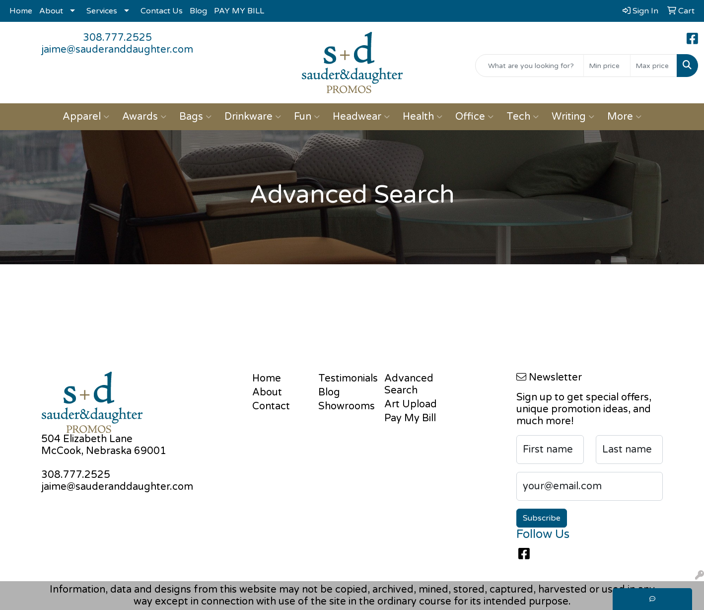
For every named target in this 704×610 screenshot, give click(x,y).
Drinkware (252, 117)
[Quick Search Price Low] (607, 65)
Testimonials (345, 378)
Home (20, 11)
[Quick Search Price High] (653, 65)
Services (101, 11)
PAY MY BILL (239, 11)
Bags (195, 117)
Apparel (86, 117)
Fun (307, 117)
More (624, 117)
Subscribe (542, 518)
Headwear (361, 117)
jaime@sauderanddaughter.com (117, 50)
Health (422, 117)
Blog (198, 11)
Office (474, 117)
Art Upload (410, 404)
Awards (144, 117)
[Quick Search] (529, 65)
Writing (573, 117)
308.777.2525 (117, 38)
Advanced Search (408, 384)
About (51, 11)
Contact (271, 406)
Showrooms (345, 406)
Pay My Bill (410, 418)
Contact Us (162, 11)
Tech (522, 117)
